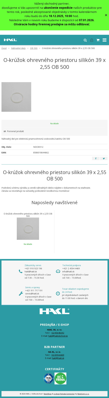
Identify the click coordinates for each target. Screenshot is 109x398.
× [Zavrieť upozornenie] (106, 15)
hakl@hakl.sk (58, 358)
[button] (85, 40)
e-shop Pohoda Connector (64, 394)
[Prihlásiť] (91, 40)
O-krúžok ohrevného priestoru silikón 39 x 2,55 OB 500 (28, 215)
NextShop (48, 394)
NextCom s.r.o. (83, 394)
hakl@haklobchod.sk (58, 336)
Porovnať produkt (14, 131)
